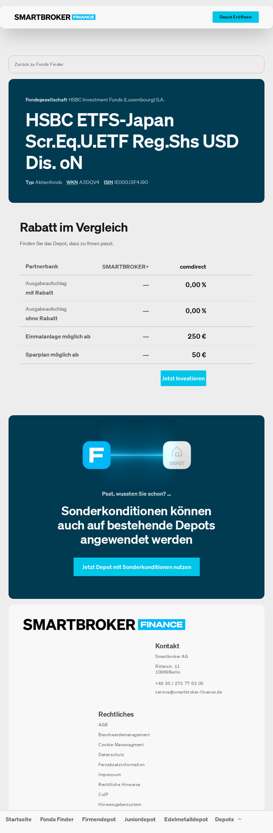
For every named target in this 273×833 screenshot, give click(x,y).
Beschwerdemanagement (124, 735)
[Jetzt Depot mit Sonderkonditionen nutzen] (137, 567)
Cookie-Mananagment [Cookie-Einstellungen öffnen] (121, 745)
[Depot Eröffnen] (236, 17)
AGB (103, 725)
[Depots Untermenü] (228, 822)
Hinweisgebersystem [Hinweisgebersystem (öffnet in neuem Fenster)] (119, 804)
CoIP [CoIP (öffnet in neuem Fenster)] (103, 794)
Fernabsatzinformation (121, 764)
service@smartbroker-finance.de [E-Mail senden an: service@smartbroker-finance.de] (188, 692)
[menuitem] (19, 822)
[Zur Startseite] (55, 17)
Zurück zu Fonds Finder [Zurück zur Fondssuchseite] (39, 64)
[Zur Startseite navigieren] (104, 624)
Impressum (109, 774)
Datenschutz (111, 755)
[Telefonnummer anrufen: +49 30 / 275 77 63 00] (179, 683)
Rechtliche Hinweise (119, 784)
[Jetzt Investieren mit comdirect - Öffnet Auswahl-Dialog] (183, 378)
